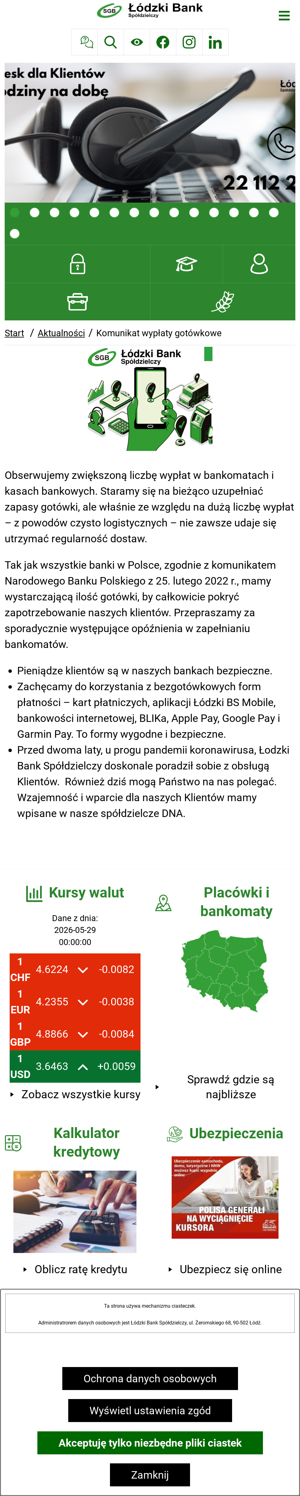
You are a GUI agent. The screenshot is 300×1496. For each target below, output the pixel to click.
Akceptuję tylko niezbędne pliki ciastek (150, 1443)
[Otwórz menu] (284, 16)
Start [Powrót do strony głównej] (14, 333)
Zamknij (150, 1475)
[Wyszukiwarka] (111, 42)
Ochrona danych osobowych (150, 1378)
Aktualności (61, 333)
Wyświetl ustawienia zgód (150, 1410)
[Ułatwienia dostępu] (137, 42)
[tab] (14, 212)
